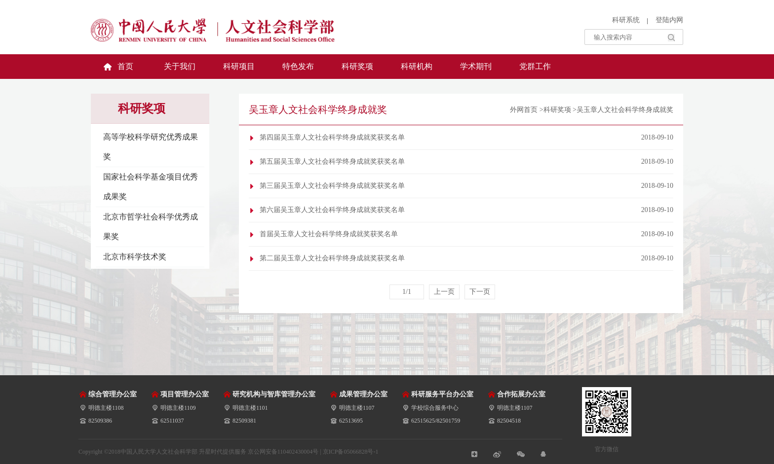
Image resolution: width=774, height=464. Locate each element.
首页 (125, 66)
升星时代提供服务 (223, 451)
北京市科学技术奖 (134, 256)
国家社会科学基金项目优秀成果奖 (150, 187)
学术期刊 (476, 66)
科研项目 (239, 66)
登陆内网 (669, 20)
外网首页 (524, 109)
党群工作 (535, 66)
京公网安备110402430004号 (283, 451)
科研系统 (626, 20)
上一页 (444, 291)
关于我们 (179, 66)
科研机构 (416, 66)
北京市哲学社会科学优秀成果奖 (150, 227)
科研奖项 (357, 66)
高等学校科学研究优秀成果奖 (150, 147)
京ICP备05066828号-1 (351, 451)
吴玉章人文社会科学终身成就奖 (625, 109)
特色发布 (298, 66)
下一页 (479, 291)
